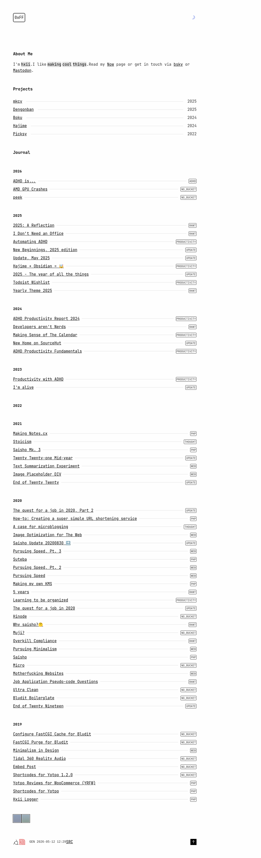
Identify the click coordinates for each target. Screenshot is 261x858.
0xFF (19, 17)
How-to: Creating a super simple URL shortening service (75, 518)
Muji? (18, 632)
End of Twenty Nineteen (38, 706)
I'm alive (23, 387)
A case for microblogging (40, 526)
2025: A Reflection (33, 225)
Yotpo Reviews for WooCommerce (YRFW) (54, 783)
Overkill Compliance (35, 641)
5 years (21, 592)
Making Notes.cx (30, 433)
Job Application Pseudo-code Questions (55, 681)
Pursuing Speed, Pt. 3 (37, 551)
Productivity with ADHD (38, 379)
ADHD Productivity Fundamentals (47, 351)
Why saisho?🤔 (28, 624)
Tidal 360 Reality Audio (39, 758)
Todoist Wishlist (31, 282)
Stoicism (22, 441)
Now (110, 64)
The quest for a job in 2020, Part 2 (53, 510)
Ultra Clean (25, 689)
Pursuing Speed (29, 575)
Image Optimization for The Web (47, 535)
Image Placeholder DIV (37, 474)
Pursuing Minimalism (35, 649)
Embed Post (24, 766)
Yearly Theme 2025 (32, 290)
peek (17, 197)
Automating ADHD (30, 241)
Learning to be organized (40, 600)
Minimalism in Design (36, 750)
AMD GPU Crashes (30, 189)
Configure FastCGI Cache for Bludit (52, 734)
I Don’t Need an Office (38, 233)
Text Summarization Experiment (46, 466)
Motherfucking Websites (38, 673)
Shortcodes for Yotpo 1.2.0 (43, 774)
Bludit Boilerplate (33, 698)
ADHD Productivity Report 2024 (46, 318)
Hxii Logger (25, 799)
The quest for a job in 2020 (44, 608)
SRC (69, 841)
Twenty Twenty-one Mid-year (43, 458)
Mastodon (22, 70)
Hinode (20, 616)
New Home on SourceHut (37, 343)
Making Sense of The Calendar (45, 335)
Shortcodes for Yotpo (36, 791)
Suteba (20, 559)
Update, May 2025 (31, 258)
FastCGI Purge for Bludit (40, 742)
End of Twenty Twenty (36, 482)
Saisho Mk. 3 (27, 449)
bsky (178, 64)
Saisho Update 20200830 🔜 (42, 543)
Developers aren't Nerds (39, 326)
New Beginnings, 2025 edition (45, 249)
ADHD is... (24, 181)
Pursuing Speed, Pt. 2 (37, 567)
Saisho (20, 657)
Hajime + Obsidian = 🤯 (38, 266)
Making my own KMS (32, 583)
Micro (18, 665)
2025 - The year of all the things (51, 274)
